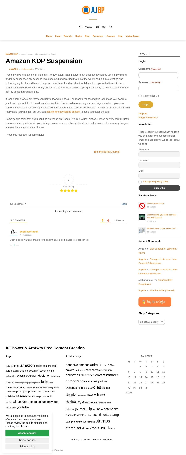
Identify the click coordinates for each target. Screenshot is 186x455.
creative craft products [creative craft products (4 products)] (95, 381)
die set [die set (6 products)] (106, 387)
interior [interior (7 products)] (70, 409)
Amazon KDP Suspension (44, 61)
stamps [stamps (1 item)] (38, 397)
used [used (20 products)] (104, 427)
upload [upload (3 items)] (32, 401)
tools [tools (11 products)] (95, 428)
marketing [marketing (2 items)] (19, 387)
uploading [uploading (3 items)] (44, 401)
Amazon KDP (12, 54)
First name (143, 149)
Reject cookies (27, 440)
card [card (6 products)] (88, 370)
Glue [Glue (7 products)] (85, 402)
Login (124, 204)
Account (111, 36)
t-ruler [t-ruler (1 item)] (44, 397)
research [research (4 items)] (23, 396)
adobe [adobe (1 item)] (8, 366)
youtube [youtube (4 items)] (23, 407)
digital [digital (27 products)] (72, 394)
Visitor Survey (132, 36)
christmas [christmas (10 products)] (73, 375)
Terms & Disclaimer (103, 439)
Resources (98, 36)
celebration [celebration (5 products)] (105, 370)
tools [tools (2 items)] (49, 396)
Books (78, 36)
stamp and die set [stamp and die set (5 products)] (76, 421)
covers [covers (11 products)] (100, 375)
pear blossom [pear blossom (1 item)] (11, 392)
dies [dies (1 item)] (52, 376)
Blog (87, 36)
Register (142, 113)
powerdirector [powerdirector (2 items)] (35, 391)
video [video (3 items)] (54, 401)
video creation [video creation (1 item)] (11, 408)
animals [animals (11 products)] (96, 365)
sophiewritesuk (29, 231)
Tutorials (68, 36)
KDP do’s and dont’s (155, 203)
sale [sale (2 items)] (32, 396)
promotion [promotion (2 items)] (49, 391)
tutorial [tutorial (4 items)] (11, 402)
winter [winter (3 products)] (112, 428)
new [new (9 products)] (100, 409)
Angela (13, 69)
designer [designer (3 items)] (44, 375)
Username (149, 69)
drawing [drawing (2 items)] (10, 382)
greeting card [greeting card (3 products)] (105, 403)
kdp (36, 54)
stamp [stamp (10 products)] (114, 415)
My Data (86, 439)
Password (149, 82)
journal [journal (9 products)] (80, 409)
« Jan (129, 392)
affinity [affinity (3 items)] (15, 365)
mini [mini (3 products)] (94, 409)
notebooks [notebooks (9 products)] (111, 409)
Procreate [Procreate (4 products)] (79, 415)
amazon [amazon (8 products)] (84, 365)
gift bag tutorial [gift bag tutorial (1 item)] (34, 383)
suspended (43, 54)
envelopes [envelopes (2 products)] (82, 395)
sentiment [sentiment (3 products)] (89, 415)
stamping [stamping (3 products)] (91, 422)
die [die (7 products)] (83, 387)
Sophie (142, 269)
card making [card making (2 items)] (12, 370)
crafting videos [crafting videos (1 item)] (11, 376)
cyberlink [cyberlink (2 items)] (22, 375)
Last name (143, 160)
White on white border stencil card (161, 228)
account (24, 54)
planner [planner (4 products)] (69, 415)
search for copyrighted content (63, 111)
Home (49, 36)
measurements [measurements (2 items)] (34, 387)
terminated (52, 54)
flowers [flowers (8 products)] (91, 395)
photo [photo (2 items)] (19, 391)
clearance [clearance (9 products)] (88, 375)
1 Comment (27, 69)
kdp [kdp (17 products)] (89, 409)
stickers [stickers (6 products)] (86, 428)
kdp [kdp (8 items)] (44, 381)
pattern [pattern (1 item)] (56, 388)
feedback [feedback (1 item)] (18, 383)
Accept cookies (27, 433)
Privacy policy (27, 446)
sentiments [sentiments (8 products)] (101, 414)
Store (57, 36)
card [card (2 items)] (54, 366)
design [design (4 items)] (32, 375)
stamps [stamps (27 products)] (103, 420)
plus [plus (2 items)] (25, 391)
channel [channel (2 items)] (24, 370)
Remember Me (151, 95)
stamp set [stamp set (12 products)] (73, 428)
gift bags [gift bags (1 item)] (25, 383)
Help (120, 36)
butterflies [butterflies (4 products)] (80, 370)
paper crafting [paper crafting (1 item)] (48, 388)
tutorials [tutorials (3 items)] (22, 401)
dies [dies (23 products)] (97, 387)
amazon (31, 54)
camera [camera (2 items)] (47, 366)
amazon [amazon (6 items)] (27, 365)
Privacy (75, 439)
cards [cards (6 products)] (95, 370)
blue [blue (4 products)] (105, 365)
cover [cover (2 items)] (43, 370)
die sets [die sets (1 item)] (57, 376)
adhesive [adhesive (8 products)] (72, 365)
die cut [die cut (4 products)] (89, 388)
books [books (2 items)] (39, 366)
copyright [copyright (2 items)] (34, 370)
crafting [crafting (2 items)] (50, 370)
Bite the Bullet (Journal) (112, 151)
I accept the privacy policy (155, 181)
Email (141, 171)
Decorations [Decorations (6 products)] (73, 387)
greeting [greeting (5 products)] (93, 402)
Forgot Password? (148, 117)
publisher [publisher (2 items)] (11, 396)
